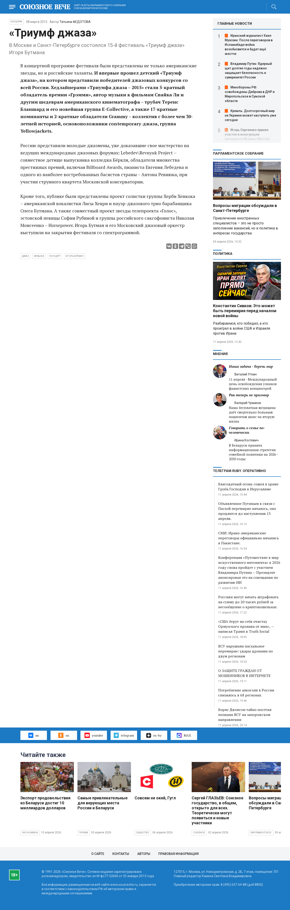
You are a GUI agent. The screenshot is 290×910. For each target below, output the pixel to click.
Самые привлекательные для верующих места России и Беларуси (102, 803)
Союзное (199, 832)
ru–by (154, 735)
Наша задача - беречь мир (251, 366)
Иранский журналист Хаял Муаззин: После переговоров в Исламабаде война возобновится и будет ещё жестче (249, 45)
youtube (94, 735)
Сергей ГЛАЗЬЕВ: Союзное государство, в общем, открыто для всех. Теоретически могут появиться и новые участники (217, 810)
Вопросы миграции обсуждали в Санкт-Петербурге (245, 208)
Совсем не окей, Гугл (155, 798)
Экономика (30, 832)
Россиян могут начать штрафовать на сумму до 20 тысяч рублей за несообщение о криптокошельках (248, 601)
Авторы (143, 854)
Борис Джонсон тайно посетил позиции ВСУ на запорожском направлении (244, 714)
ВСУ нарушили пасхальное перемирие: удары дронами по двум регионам (245, 651)
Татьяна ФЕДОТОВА (75, 22)
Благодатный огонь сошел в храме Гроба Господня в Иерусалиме (248, 486)
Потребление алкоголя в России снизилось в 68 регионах (246, 693)
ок (63, 735)
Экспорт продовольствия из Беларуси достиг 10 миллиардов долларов (45, 803)
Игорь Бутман (74, 256)
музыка (39, 256)
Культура (16, 21)
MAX (184, 735)
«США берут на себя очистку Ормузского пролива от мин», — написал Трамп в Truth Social (246, 626)
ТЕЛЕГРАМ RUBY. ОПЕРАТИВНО (239, 471)
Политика (222, 254)
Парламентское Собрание (238, 153)
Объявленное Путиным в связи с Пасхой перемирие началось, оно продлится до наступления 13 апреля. (247, 511)
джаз (25, 256)
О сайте (97, 854)
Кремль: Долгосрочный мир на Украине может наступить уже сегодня (250, 115)
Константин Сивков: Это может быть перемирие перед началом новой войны (244, 310)
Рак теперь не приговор (249, 395)
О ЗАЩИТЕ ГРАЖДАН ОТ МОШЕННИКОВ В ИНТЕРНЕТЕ (244, 673)
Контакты (120, 854)
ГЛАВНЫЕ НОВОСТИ (235, 24)
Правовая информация (178, 854)
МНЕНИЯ (220, 354)
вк (33, 735)
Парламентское (261, 832)
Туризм (83, 832)
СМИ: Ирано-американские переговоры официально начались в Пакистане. (248, 537)
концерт (54, 256)
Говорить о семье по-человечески (247, 430)
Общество (142, 832)
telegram (124, 735)
